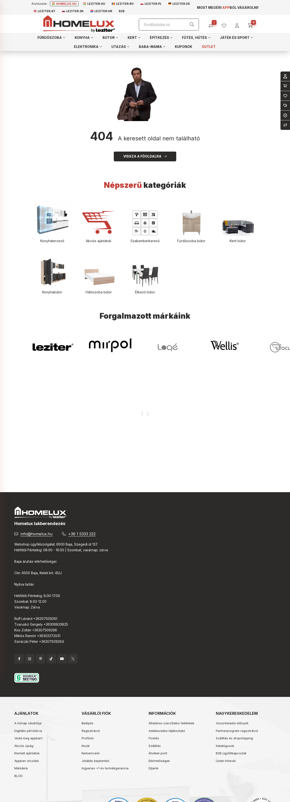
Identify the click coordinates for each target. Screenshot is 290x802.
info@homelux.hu (36, 533)
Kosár (86, 746)
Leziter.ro (123, 3)
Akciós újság (23, 746)
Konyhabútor (52, 292)
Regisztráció (91, 731)
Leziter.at (44, 11)
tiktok (51, 659)
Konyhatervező (52, 241)
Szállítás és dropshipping (234, 738)
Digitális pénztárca (28, 731)
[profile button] (226, 24)
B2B (121, 11)
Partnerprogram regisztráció (237, 731)
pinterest (40, 659)
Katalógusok (225, 746)
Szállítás (155, 746)
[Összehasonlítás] (212, 24)
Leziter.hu (94, 3)
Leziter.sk (73, 11)
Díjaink (153, 768)
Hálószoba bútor (99, 292)
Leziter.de (179, 3)
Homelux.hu (64, 3)
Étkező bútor (145, 292)
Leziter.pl (151, 3)
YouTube (62, 659)
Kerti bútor (238, 241)
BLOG (18, 776)
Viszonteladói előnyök (232, 723)
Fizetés (154, 738)
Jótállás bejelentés (95, 761)
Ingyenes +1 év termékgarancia (105, 768)
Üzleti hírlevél (226, 761)
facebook (19, 659)
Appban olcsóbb (26, 761)
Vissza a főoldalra (142, 156)
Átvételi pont (158, 753)
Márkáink (21, 768)
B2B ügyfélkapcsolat (231, 753)
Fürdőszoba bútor (191, 241)
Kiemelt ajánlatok (27, 753)
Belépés (87, 723)
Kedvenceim (91, 753)
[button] (51, 37)
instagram (30, 659)
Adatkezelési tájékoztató (167, 731)
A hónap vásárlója (27, 723)
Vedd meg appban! (28, 738)
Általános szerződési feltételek (171, 723)
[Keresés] (192, 24)
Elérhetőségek (159, 761)
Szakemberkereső (145, 241)
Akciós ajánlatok (98, 241)
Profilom (88, 738)
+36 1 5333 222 (82, 533)
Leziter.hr (101, 11)
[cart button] (252, 24)
